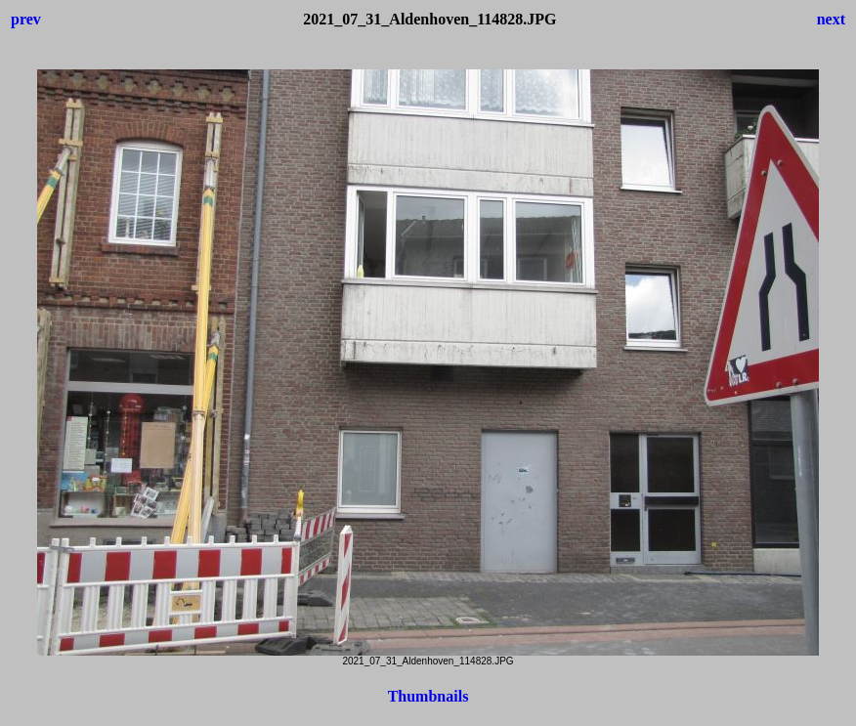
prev (26, 19)
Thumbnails (428, 696)
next (831, 19)
